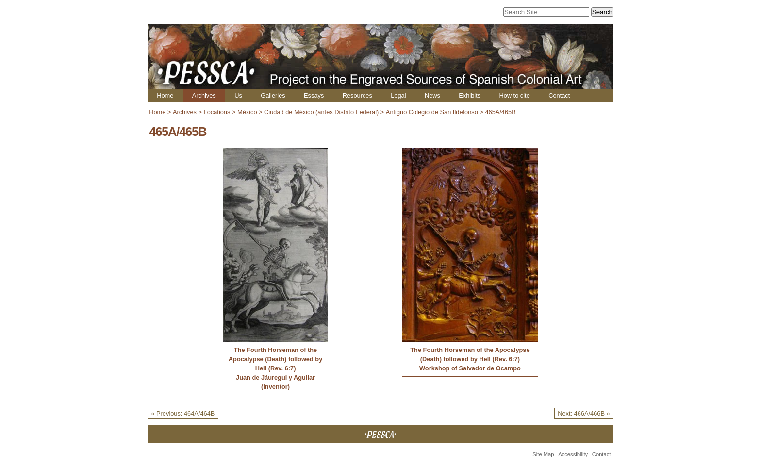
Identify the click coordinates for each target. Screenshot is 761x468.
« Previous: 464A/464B (183, 413)
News (432, 95)
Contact (559, 95)
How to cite (514, 95)
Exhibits (469, 95)
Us (238, 95)
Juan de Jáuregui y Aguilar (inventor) (275, 382)
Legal (398, 95)
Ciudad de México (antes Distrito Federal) (321, 112)
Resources (357, 95)
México (247, 112)
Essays (314, 95)
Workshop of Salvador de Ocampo (470, 368)
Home (165, 95)
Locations (217, 112)
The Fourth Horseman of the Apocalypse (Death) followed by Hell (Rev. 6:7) (275, 359)
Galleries (273, 95)
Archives (204, 95)
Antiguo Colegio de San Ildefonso (432, 112)
